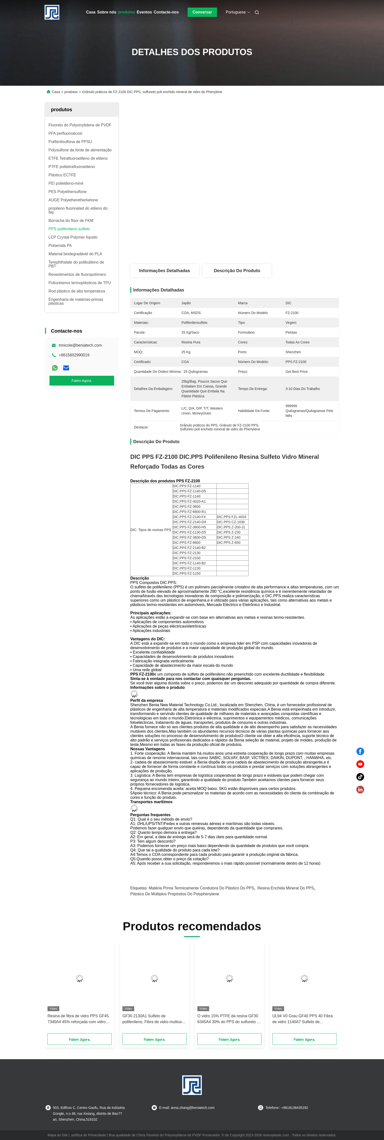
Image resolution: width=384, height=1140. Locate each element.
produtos (126, 12)
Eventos (144, 12)
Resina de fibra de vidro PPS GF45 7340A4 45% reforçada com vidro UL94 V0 (78, 1019)
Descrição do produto (237, 270)
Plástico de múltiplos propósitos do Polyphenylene (174, 894)
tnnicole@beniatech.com (80, 345)
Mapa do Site (58, 1135)
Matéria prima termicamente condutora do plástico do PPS (201, 888)
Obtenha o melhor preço (260, 248)
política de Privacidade (89, 1135)
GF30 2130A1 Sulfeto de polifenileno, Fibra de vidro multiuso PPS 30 (153, 1019)
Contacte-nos (166, 12)
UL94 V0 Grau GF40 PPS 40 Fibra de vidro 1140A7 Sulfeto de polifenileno (302, 1019)
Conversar (202, 12)
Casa (91, 12)
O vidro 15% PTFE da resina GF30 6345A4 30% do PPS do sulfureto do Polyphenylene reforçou (229, 1019)
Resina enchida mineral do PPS (285, 888)
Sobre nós (106, 12)
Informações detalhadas (164, 270)
